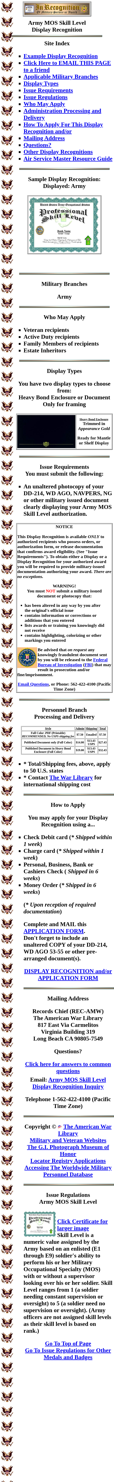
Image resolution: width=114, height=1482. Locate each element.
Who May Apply (44, 104)
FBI (88, 664)
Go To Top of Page (68, 1343)
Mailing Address (44, 138)
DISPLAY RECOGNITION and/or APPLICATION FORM (68, 974)
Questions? (37, 145)
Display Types (41, 83)
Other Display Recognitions (58, 151)
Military (51, 284)
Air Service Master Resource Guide (68, 158)
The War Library (71, 777)
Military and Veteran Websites (68, 1140)
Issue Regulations (45, 97)
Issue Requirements (48, 90)
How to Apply (68, 804)
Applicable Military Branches (61, 76)
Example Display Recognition (61, 56)
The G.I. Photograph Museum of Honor (68, 1150)
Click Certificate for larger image (82, 1224)
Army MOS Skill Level (57, 22)
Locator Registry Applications (68, 1160)
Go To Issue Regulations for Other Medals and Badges (68, 1353)
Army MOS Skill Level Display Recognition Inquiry (69, 1083)
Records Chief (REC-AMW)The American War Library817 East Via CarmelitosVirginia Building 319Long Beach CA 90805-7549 (68, 1025)
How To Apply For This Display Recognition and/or (63, 128)
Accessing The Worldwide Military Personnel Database (68, 1171)
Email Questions (33, 684)
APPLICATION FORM (54, 931)
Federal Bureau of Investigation (73, 662)
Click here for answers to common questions (68, 1067)
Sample (37, 179)
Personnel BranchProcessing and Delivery (64, 713)
